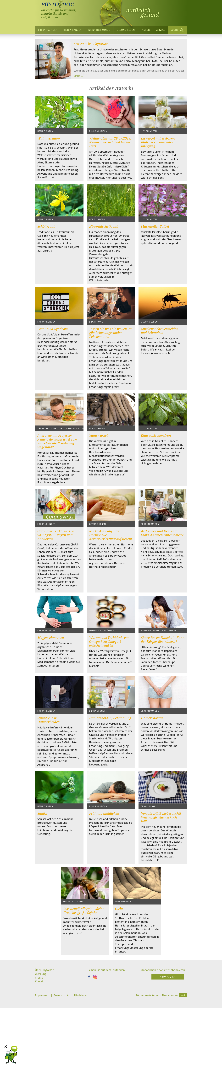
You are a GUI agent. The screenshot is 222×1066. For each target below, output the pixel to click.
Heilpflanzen (73, 29)
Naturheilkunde (99, 29)
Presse (39, 1048)
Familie (145, 29)
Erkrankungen (47, 29)
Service (160, 29)
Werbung (41, 1043)
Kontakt (40, 1052)
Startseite (41, 40)
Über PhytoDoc (61, 40)
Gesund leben (126, 29)
